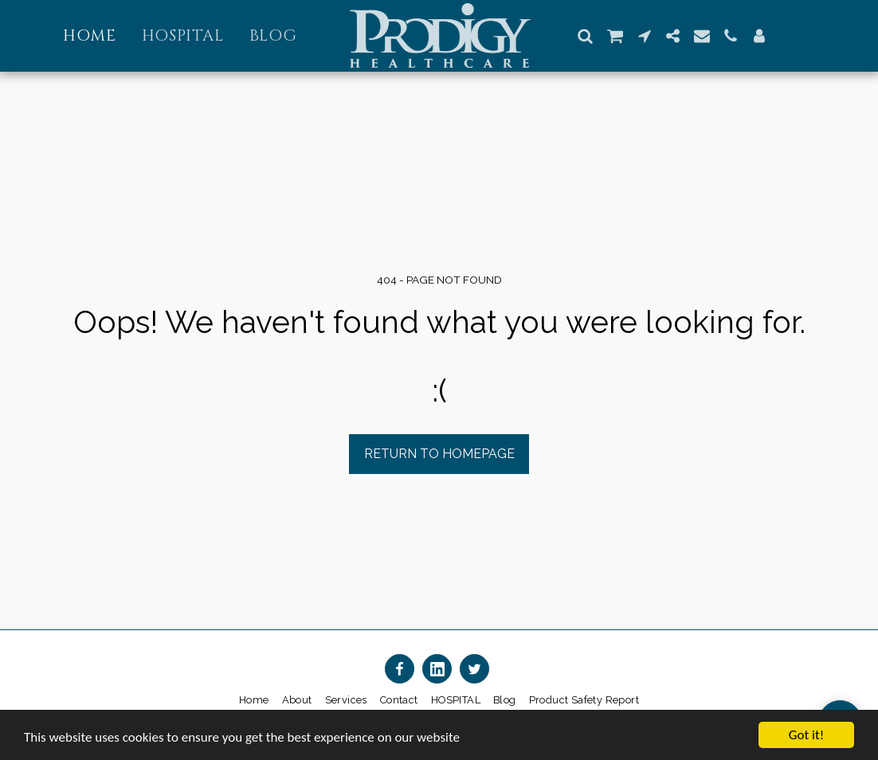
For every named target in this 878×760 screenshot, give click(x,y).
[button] (585, 36)
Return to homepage (439, 453)
